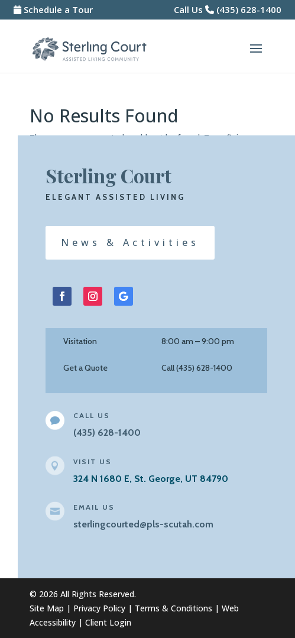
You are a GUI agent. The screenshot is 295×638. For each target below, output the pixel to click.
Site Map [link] (47, 608)
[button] (256, 56)
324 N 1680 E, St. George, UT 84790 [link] (150, 478)
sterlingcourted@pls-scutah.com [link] (143, 524)
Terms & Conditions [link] (173, 608)
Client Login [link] (108, 622)
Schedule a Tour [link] (58, 9)
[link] (89, 48)
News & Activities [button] (130, 242)
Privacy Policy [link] (99, 608)
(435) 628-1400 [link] (248, 9)
